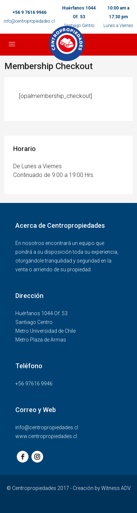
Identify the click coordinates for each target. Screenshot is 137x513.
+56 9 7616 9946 (29, 12)
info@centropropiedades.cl (29, 21)
